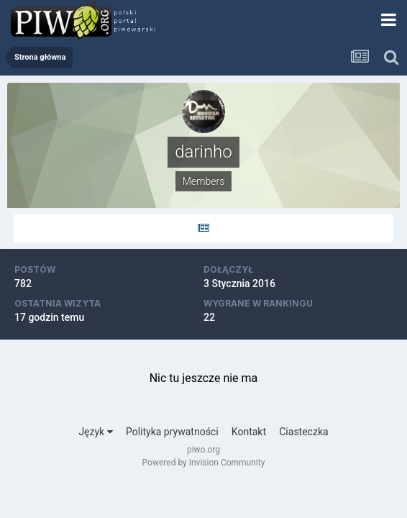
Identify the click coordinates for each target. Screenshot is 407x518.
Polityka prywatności (172, 431)
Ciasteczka (303, 431)
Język (95, 431)
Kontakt (249, 431)
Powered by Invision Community (203, 463)
